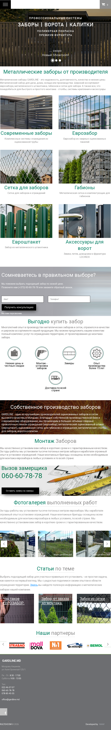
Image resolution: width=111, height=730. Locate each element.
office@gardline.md (11, 699)
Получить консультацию (18, 307)
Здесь (34, 584)
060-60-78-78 (21, 476)
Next (107, 544)
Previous (4, 544)
